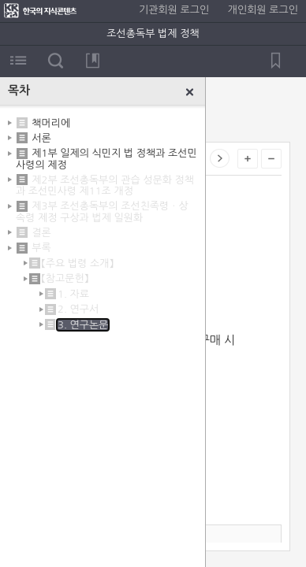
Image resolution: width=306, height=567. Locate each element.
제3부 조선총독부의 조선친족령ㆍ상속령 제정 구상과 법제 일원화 (102, 211)
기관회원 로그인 (174, 10)
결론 (41, 233)
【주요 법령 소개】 (77, 263)
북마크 (92, 61)
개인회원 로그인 (263, 10)
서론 (41, 138)
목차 (18, 61)
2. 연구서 (78, 309)
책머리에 (51, 122)
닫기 (190, 92)
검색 (55, 61)
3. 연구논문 (83, 325)
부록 (41, 248)
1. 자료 (73, 294)
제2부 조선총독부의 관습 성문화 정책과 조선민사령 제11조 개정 (105, 185)
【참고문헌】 (65, 278)
